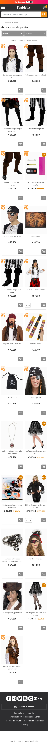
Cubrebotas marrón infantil (35, 75)
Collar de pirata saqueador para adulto (12, 452)
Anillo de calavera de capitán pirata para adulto (12, 560)
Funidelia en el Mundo (24, 713)
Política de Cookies (36, 721)
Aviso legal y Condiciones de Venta (25, 717)
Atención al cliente (24, 706)
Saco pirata (12, 397)
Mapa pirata (35, 236)
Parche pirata (36, 397)
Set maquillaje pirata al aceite (35, 183)
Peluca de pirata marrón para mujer (12, 667)
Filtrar (5, 33)
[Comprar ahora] (20, 90)
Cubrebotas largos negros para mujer (12, 130)
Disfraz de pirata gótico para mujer (35, 506)
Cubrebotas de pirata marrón (12, 183)
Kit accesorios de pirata (12, 236)
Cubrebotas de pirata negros (36, 130)
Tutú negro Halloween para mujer (35, 613)
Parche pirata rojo (35, 559)
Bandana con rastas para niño (12, 76)
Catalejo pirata (35, 344)
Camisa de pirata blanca (36, 290)
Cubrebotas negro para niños (12, 291)
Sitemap (25, 724)
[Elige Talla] (28, 305)
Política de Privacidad (15, 721)
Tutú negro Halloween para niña (35, 452)
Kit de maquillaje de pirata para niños (12, 506)
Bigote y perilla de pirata (12, 344)
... (1, 23)
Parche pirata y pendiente (12, 612)
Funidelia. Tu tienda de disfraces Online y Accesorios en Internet (23, 7)
